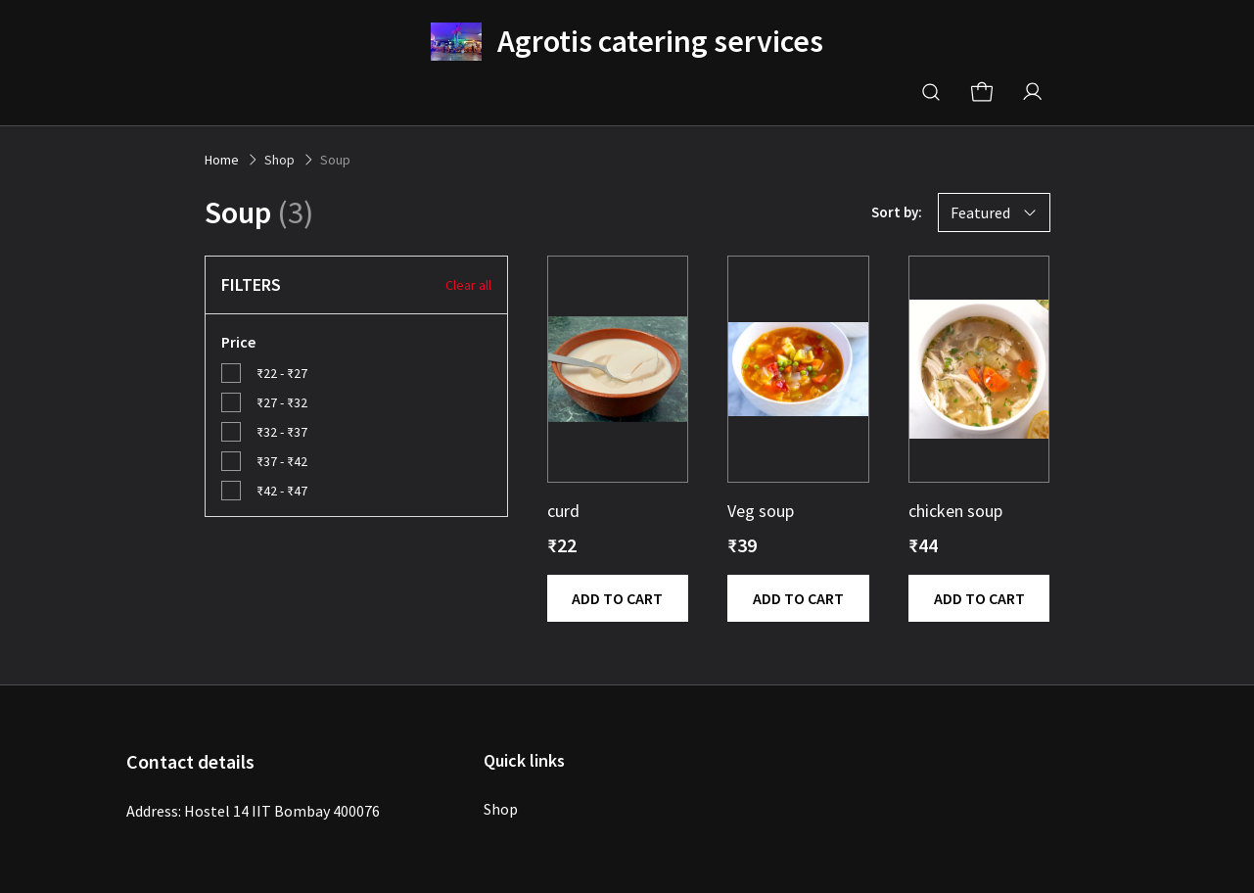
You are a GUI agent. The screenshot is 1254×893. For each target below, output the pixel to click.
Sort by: (896, 212)
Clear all (468, 285)
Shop (501, 809)
